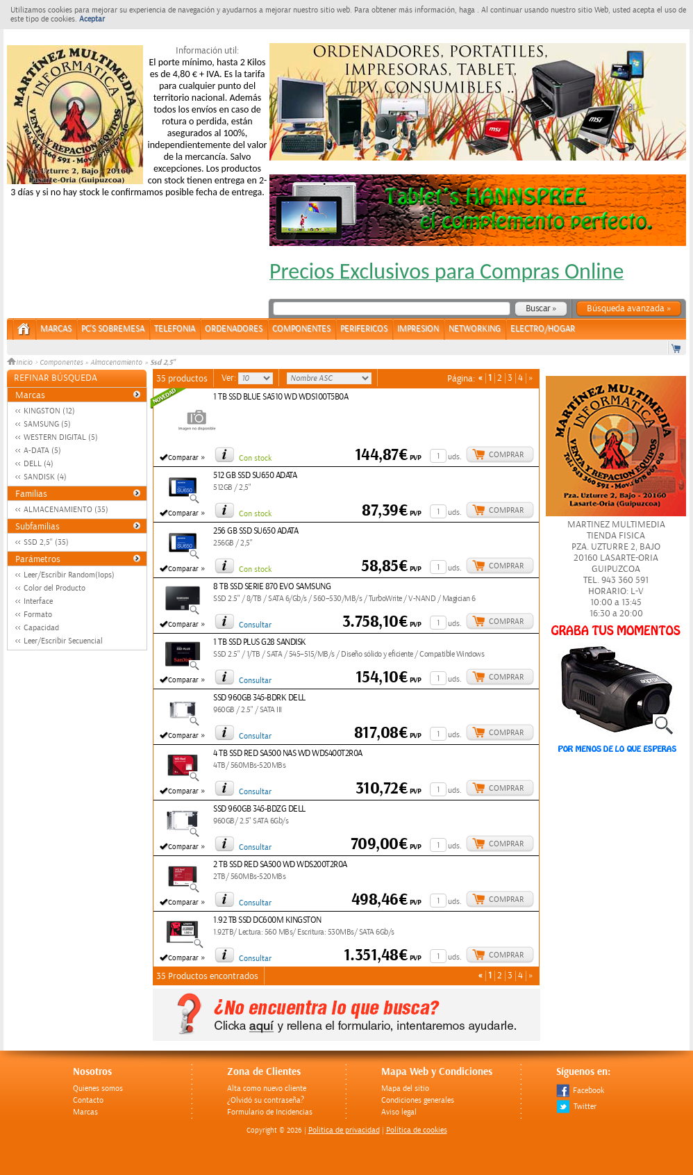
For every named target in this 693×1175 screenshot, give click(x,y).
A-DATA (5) (42, 450)
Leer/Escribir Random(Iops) (69, 575)
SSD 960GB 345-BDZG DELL (259, 809)
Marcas (56, 329)
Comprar (506, 454)
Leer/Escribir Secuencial (63, 641)
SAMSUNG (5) (47, 424)
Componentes (61, 363)
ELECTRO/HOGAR (542, 329)
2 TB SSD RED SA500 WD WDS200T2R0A (280, 865)
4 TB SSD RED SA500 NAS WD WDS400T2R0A (287, 753)
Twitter (576, 1106)
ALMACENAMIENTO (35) (66, 509)
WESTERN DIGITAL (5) (61, 437)
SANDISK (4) (45, 477)
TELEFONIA (174, 329)
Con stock (255, 458)
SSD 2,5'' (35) (46, 542)
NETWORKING (475, 329)
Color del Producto (54, 588)
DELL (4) (38, 463)
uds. (455, 456)
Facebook (580, 1090)
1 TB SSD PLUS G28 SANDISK (259, 642)
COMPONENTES (301, 329)
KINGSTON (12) (49, 411)
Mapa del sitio (405, 1088)
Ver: (230, 378)
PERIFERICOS (363, 329)
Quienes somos (98, 1088)
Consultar (255, 625)
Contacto (88, 1100)
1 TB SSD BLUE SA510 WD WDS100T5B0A (280, 397)
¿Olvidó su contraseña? (265, 1100)
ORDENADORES (233, 329)
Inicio (21, 363)
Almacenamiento (116, 363)
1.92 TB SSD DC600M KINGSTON (267, 920)
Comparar (183, 458)
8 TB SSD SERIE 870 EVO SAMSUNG (272, 587)
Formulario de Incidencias (269, 1112)
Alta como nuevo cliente (266, 1088)
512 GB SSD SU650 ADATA (255, 475)
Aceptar (92, 19)
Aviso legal (399, 1112)
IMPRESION (418, 329)
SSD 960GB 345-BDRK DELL (259, 698)
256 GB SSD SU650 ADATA (255, 531)
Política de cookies (416, 1130)
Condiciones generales (417, 1100)
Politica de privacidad (344, 1130)
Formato (38, 614)
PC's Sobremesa (112, 329)
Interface (38, 601)
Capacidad (41, 627)
